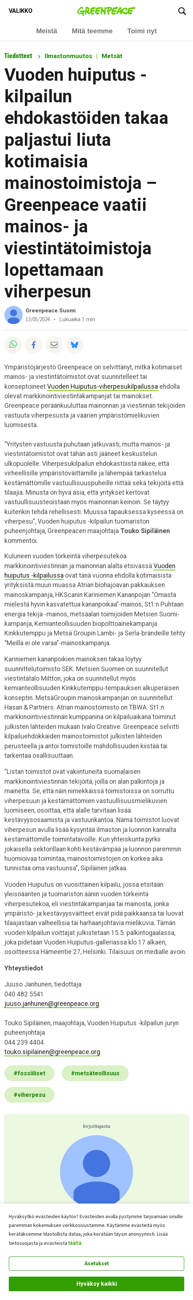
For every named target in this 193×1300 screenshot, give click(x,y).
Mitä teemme (92, 31)
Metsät (112, 56)
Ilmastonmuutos (68, 56)
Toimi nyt (142, 31)
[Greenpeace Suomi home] (106, 11)
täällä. (75, 1243)
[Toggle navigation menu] (20, 11)
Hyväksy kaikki (96, 1283)
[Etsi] (182, 11)
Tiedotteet (18, 55)
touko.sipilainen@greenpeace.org (52, 1052)
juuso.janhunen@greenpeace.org (51, 1003)
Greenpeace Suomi (51, 310)
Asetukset (96, 1263)
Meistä (46, 31)
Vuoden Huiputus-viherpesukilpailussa (102, 386)
